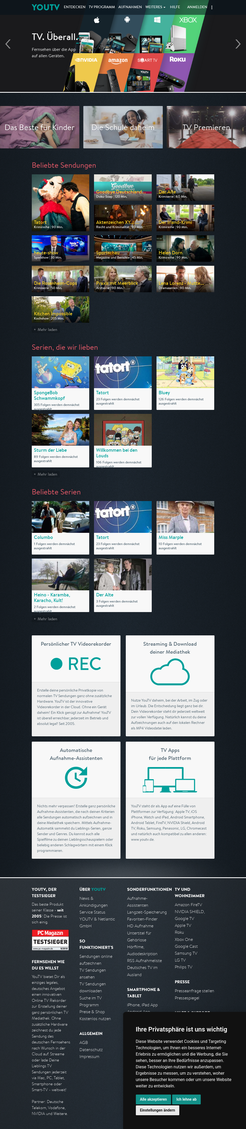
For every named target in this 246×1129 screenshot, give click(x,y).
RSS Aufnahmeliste (144, 960)
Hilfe (175, 7)
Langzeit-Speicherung (147, 912)
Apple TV (183, 925)
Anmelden (197, 7)
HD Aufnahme (140, 926)
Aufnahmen (130, 7)
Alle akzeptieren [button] (153, 1099)
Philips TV (183, 967)
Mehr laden (47, 329)
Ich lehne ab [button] (186, 1099)
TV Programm (102, 7)
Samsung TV (186, 953)
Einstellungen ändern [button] (157, 1110)
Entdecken (75, 7)
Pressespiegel (187, 998)
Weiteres (153, 7)
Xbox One (184, 939)
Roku (179, 932)
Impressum (89, 1056)
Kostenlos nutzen (95, 1018)
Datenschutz (91, 1049)
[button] (211, 7)
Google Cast (186, 946)
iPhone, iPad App (142, 1005)
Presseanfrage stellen (194, 991)
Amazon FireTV (188, 904)
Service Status (92, 912)
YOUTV (46, 7)
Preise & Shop (92, 1012)
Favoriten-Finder (142, 919)
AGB (83, 1042)
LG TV (180, 960)
